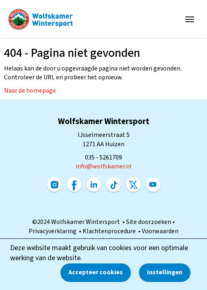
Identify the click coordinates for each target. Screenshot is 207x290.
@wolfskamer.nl (104, 166)
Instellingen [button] (164, 272)
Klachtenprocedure (110, 231)
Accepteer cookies (95, 272)
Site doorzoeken (149, 222)
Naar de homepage (30, 90)
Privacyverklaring (54, 231)
